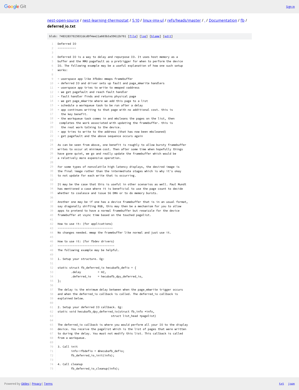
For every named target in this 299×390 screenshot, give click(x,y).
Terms (48, 384)
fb (243, 20)
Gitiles (25, 384)
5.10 (135, 20)
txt (281, 383)
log (143, 36)
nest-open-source (63, 20)
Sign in (290, 7)
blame (155, 36)
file (132, 36)
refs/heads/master (184, 20)
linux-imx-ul (153, 20)
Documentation (223, 20)
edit (168, 36)
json (291, 383)
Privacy (36, 384)
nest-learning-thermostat (105, 20)
